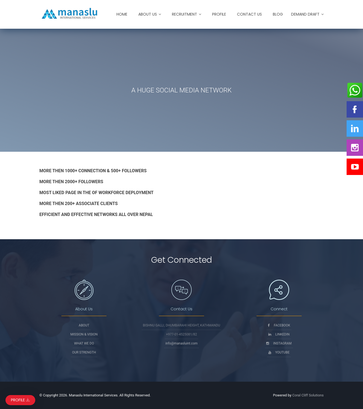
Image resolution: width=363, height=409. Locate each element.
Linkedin (278, 334)
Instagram (278, 343)
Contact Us (249, 14)
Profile (219, 14)
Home (121, 14)
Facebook (279, 325)
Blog (278, 14)
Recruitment (184, 14)
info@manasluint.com (181, 343)
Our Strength (84, 352)
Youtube (278, 352)
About (84, 325)
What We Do (84, 343)
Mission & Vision (84, 334)
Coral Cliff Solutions (308, 395)
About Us (147, 14)
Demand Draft (305, 14)
